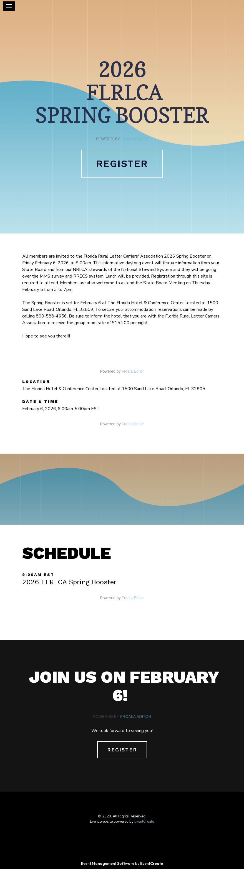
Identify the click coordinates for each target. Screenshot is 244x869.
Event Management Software (108, 863)
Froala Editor (134, 139)
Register (122, 163)
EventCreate (144, 821)
